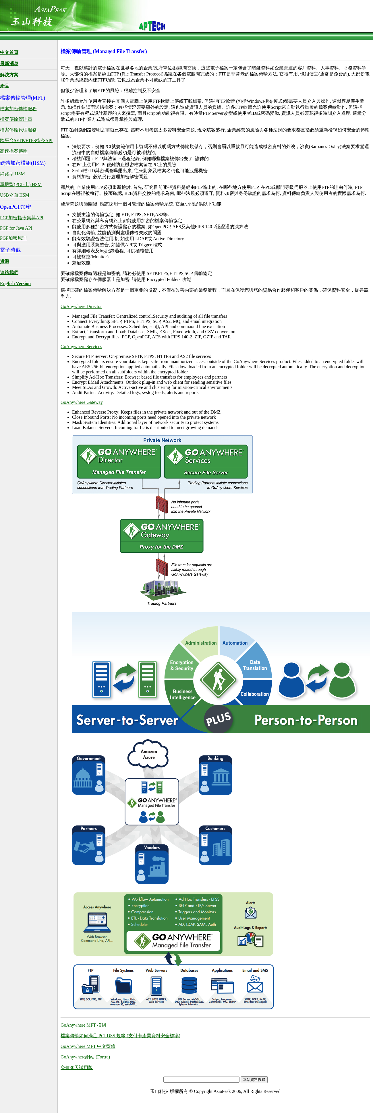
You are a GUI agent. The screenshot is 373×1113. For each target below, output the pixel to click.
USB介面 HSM (14, 195)
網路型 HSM (12, 173)
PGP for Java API (16, 228)
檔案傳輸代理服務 (18, 129)
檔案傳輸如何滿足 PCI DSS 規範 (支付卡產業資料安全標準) (120, 1035)
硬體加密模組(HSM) (23, 163)
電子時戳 (10, 250)
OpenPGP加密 (15, 207)
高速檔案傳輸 (14, 151)
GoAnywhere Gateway (82, 402)
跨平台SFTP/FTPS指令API (26, 140)
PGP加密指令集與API (21, 217)
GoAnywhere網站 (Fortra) (85, 1056)
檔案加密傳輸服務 (18, 108)
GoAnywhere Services (81, 346)
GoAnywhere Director (81, 306)
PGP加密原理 (13, 238)
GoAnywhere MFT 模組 (83, 1025)
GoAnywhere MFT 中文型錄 (88, 1046)
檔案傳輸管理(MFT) (22, 98)
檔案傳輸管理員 (16, 119)
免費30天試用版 (77, 1067)
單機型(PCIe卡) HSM (21, 184)
